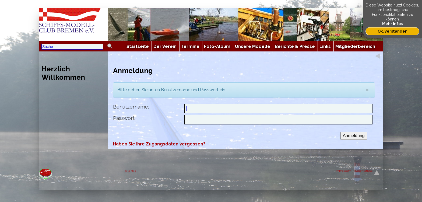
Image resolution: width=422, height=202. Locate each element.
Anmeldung (354, 135)
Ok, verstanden (392, 31)
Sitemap (130, 170)
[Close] (367, 90)
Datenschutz (363, 170)
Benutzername (130, 107)
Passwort (124, 118)
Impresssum (343, 170)
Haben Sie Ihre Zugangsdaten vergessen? (159, 144)
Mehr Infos (392, 23)
